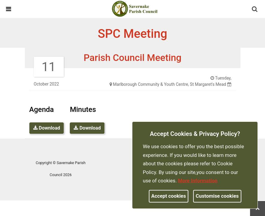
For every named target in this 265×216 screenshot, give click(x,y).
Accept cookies (168, 196)
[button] (255, 9)
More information (197, 181)
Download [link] (46, 128)
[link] (135, 8)
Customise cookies (217, 196)
